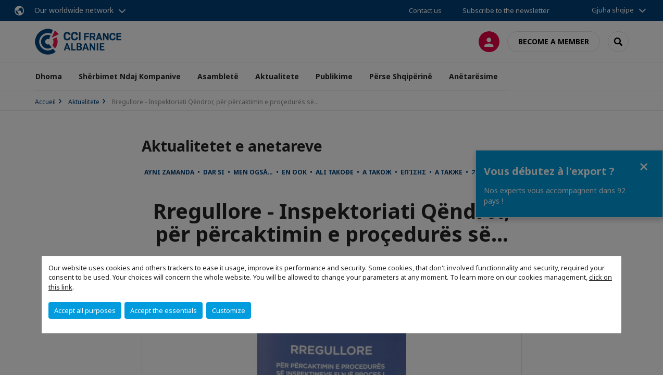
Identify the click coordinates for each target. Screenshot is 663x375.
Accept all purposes (85, 310)
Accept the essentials (163, 310)
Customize (228, 310)
